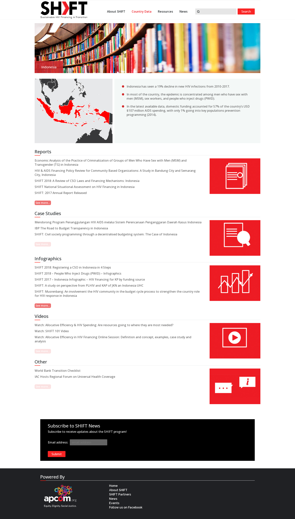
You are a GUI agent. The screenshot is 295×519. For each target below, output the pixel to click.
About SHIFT (116, 12)
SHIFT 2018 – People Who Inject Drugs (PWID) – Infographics (78, 273)
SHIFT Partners (120, 494)
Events (114, 503)
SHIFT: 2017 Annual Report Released (61, 193)
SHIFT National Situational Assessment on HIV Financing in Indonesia (85, 187)
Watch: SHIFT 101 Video (52, 331)
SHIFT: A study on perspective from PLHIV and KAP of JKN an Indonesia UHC (89, 285)
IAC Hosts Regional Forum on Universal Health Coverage (75, 377)
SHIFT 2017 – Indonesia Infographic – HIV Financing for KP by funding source (90, 279)
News (183, 12)
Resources (165, 12)
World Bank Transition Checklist (58, 371)
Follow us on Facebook (126, 507)
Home (113, 486)
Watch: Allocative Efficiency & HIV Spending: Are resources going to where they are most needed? (104, 325)
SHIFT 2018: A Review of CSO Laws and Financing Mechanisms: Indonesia (87, 181)
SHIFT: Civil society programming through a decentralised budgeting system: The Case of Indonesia (106, 234)
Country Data (141, 12)
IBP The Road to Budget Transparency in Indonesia (71, 228)
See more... (43, 203)
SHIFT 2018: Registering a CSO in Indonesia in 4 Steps (73, 267)
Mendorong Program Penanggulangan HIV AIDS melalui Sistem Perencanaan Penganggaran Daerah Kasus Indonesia (118, 222)
